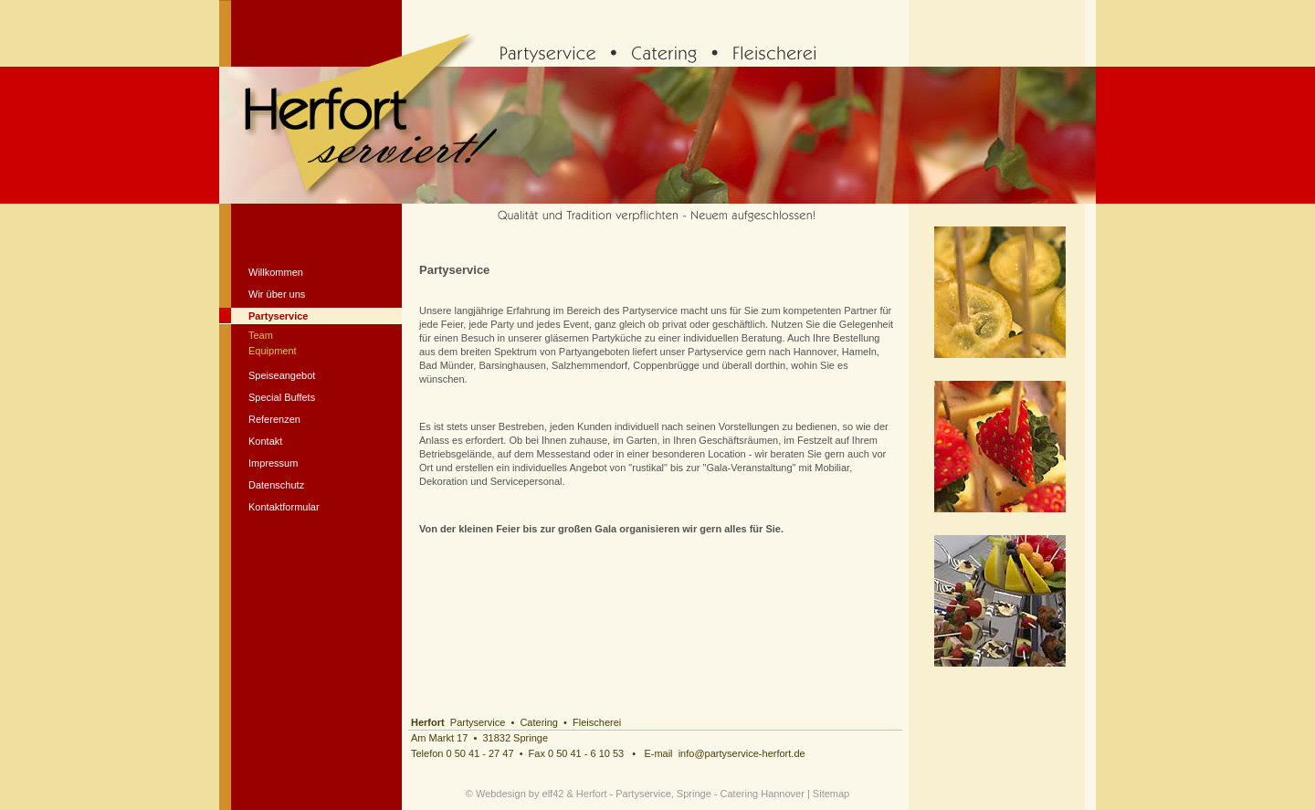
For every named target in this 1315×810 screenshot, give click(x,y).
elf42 (553, 793)
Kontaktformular (284, 506)
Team (260, 335)
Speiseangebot (281, 375)
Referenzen (274, 419)
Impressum (273, 463)
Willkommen (275, 272)
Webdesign (501, 793)
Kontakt (265, 441)
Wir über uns (276, 294)
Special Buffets (281, 397)
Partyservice (278, 315)
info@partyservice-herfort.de (742, 753)
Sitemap (831, 793)
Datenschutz (276, 484)
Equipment (272, 350)
